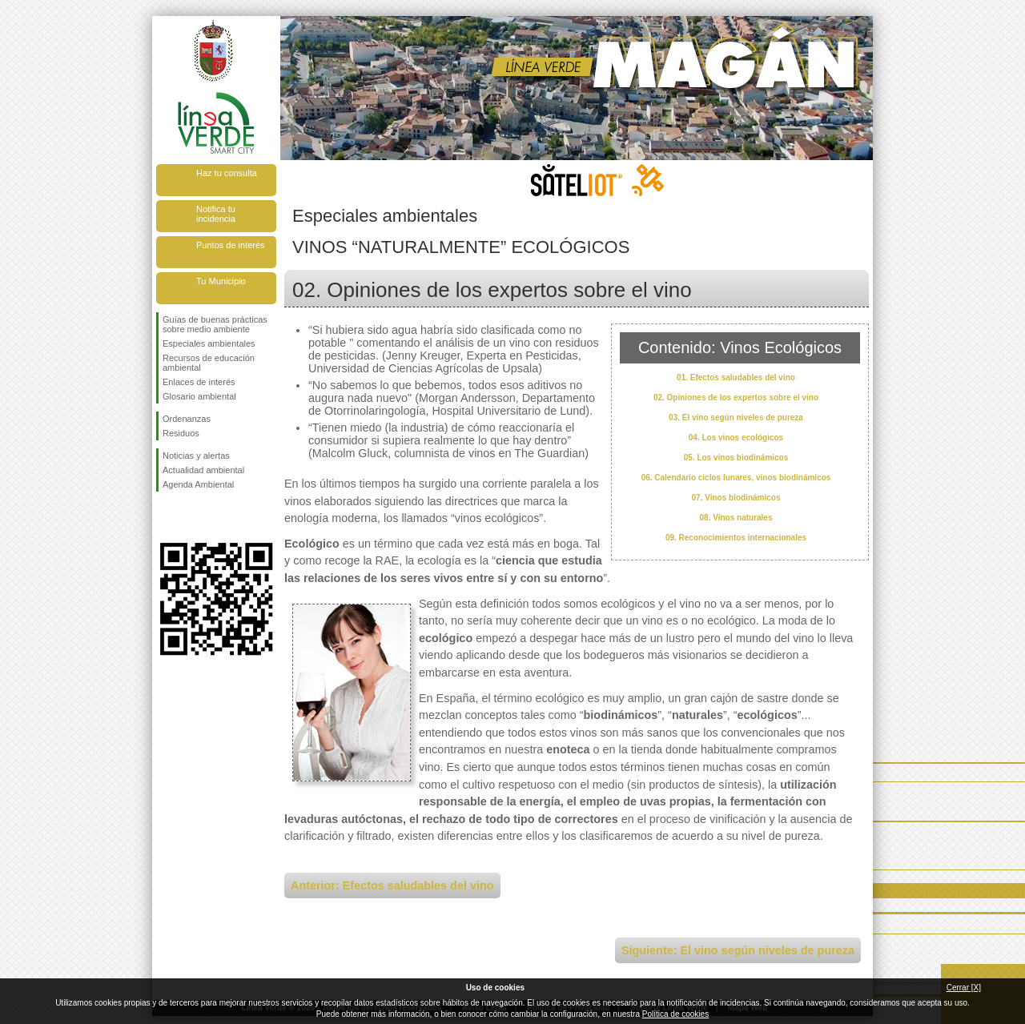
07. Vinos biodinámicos (736, 497)
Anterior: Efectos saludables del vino (392, 885)
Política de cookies (675, 1014)
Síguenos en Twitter (192, 517)
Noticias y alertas (196, 455)
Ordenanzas (187, 419)
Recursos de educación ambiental (209, 362)
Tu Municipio (221, 281)
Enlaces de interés (199, 382)
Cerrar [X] (964, 987)
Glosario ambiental (199, 396)
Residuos (181, 433)
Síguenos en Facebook (165, 517)
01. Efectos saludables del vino (736, 377)
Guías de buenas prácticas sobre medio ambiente (215, 324)
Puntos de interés (230, 245)
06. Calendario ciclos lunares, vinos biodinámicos (736, 477)
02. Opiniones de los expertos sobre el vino (735, 397)
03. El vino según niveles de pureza (736, 417)
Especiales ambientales (209, 343)
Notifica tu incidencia (215, 213)
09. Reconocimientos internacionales (735, 537)
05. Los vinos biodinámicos (736, 457)
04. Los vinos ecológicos (736, 437)
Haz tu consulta (226, 173)
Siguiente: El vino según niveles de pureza (737, 950)
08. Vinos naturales (736, 517)
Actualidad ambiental (203, 470)
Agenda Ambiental (198, 484)
